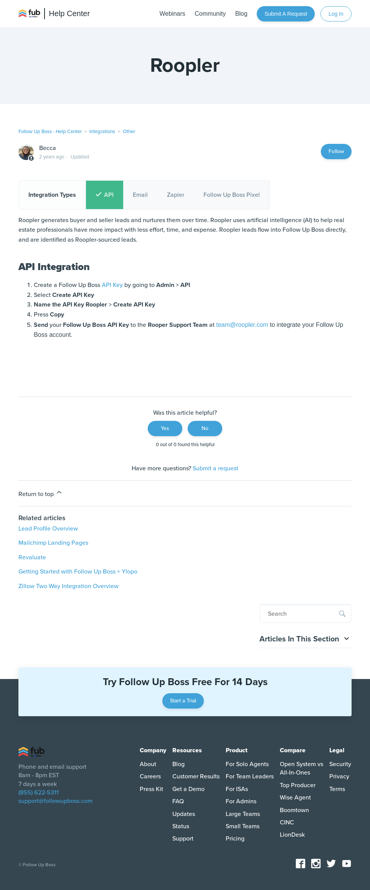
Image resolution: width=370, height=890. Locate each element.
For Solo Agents (247, 764)
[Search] (305, 614)
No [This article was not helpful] (205, 428)
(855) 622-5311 (38, 792)
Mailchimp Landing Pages (53, 543)
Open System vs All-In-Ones (301, 768)
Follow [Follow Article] (336, 151)
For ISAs (237, 789)
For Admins (241, 801)
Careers (150, 776)
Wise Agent (295, 797)
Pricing (235, 838)
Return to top (40, 493)
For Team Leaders (250, 776)
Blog (178, 764)
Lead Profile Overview (48, 528)
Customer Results (196, 776)
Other (129, 132)
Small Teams (242, 826)
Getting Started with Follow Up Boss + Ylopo (77, 571)
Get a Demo (188, 789)
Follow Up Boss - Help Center (50, 132)
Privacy (339, 776)
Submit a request (285, 14)
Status (180, 826)
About (148, 764)
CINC (287, 822)
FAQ (178, 801)
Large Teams (243, 814)
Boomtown (294, 810)
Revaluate (32, 557)
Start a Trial (183, 700)
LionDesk (292, 835)
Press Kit (151, 789)
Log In (336, 14)
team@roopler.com (242, 324)
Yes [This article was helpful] (165, 428)
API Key (112, 285)
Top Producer (297, 785)
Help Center (69, 13)
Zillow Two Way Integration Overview (68, 586)
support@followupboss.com (55, 801)
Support (182, 838)
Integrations (102, 132)
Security (340, 764)
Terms (337, 789)
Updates (183, 814)
